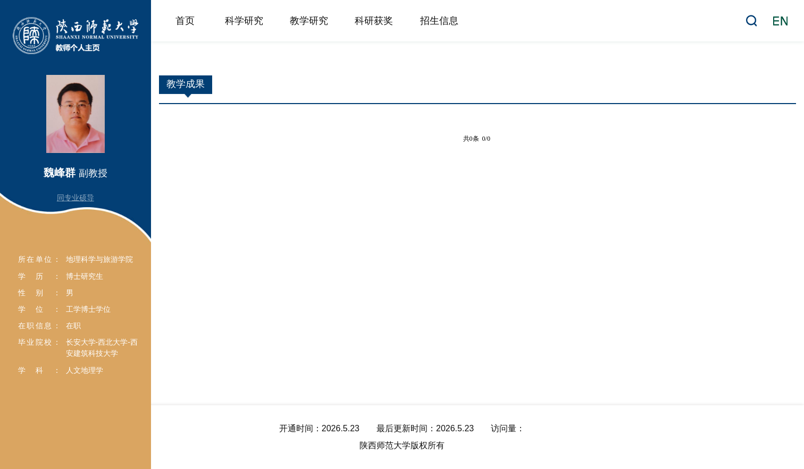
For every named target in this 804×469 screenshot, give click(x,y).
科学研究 (244, 20)
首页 (185, 20)
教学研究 (309, 20)
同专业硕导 (75, 197)
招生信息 (439, 20)
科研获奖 (374, 20)
